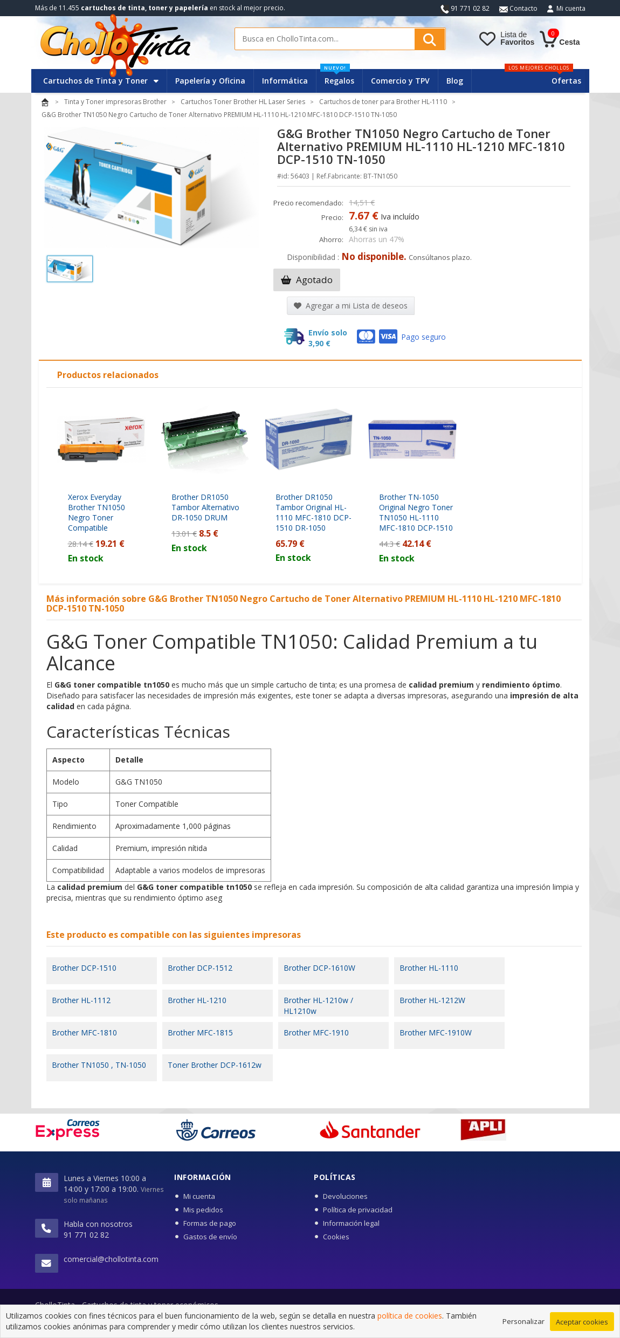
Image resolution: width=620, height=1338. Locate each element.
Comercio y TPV (400, 81)
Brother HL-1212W (432, 1000)
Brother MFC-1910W (435, 1032)
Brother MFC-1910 (316, 1032)
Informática (285, 81)
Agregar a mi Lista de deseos (351, 305)
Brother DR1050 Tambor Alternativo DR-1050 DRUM (205, 507)
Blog (454, 81)
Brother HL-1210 (197, 1000)
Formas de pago (209, 1223)
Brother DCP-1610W (319, 968)
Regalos (337, 77)
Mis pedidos (203, 1210)
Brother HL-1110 (428, 968)
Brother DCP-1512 (200, 968)
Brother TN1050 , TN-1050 (99, 1065)
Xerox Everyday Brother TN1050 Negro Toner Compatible (96, 512)
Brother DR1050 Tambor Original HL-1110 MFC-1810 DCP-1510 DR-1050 (313, 512)
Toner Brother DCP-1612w (214, 1065)
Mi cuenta (570, 8)
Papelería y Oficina (210, 81)
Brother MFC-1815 (200, 1032)
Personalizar (523, 1322)
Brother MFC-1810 (84, 1032)
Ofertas (566, 81)
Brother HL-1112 (81, 1000)
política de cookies (409, 1317)
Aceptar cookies (582, 1323)
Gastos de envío (210, 1236)
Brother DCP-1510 (84, 968)
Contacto (518, 8)
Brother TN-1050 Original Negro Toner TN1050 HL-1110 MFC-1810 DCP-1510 (416, 512)
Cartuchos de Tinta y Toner (101, 81)
